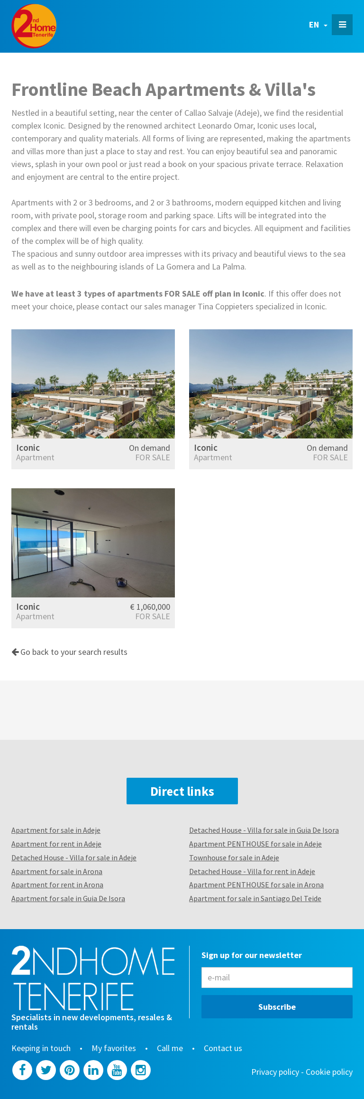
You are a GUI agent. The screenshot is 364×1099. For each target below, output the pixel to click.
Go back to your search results (69, 651)
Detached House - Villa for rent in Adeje (252, 871)
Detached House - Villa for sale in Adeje (73, 857)
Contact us (223, 1048)
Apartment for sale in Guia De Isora (68, 898)
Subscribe (277, 1006)
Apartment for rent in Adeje (56, 843)
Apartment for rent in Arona (57, 884)
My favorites (113, 1048)
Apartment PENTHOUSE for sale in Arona (256, 884)
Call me (170, 1048)
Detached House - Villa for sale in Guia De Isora (264, 830)
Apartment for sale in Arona (56, 871)
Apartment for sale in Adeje (55, 830)
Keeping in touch (41, 1048)
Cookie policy (329, 1072)
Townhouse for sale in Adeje (234, 857)
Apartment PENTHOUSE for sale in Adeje (255, 843)
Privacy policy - (278, 1072)
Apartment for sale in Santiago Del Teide (255, 898)
